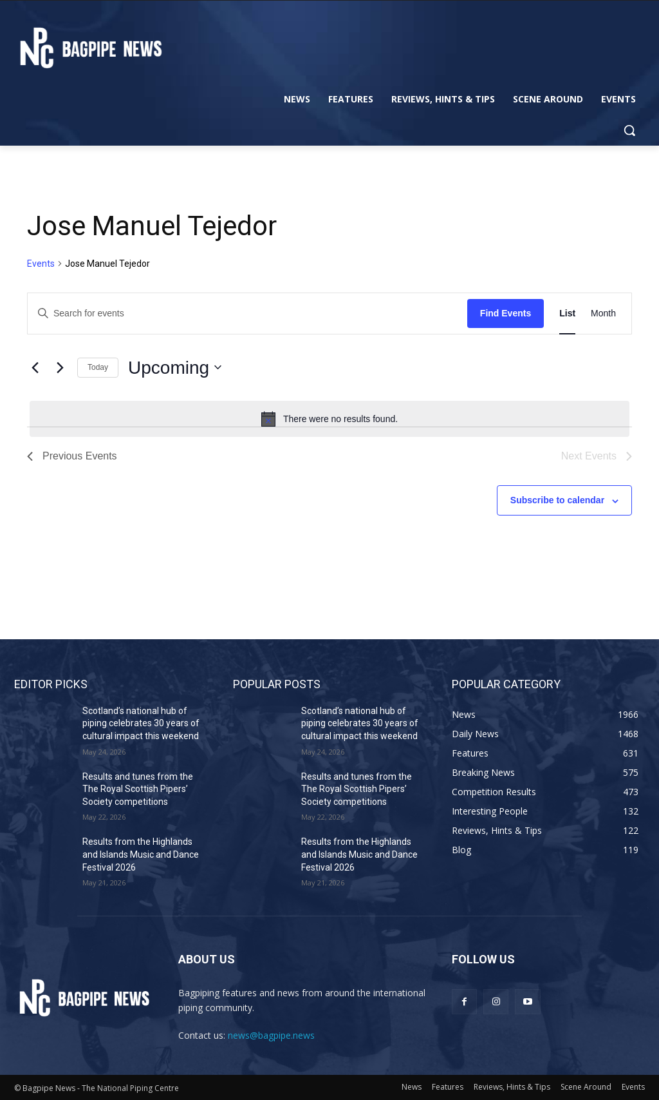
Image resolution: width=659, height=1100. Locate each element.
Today (98, 367)
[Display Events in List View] (567, 313)
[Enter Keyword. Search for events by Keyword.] (247, 313)
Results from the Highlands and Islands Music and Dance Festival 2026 (140, 854)
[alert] (329, 419)
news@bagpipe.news (271, 1035)
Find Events (505, 313)
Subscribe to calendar (557, 500)
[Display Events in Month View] (603, 313)
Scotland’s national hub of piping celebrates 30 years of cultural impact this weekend (141, 723)
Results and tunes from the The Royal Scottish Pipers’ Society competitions (137, 789)
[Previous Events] (34, 367)
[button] (629, 130)
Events (41, 263)
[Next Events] (60, 367)
